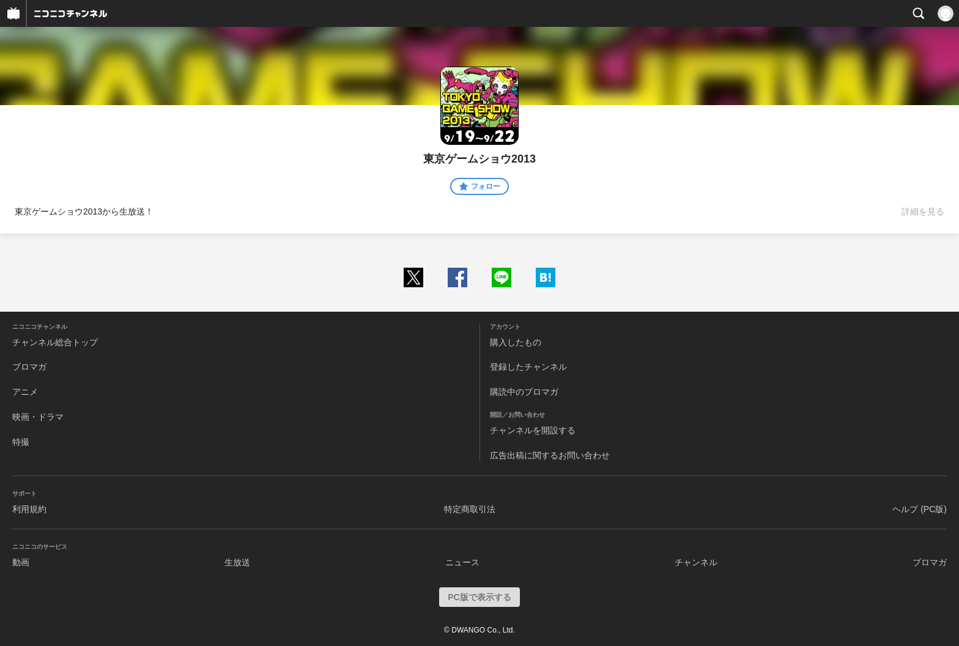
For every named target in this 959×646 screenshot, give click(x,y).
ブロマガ (29, 367)
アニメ (25, 392)
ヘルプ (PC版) (919, 509)
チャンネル (696, 562)
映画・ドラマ (38, 417)
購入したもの (515, 342)
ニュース (462, 562)
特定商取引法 (469, 509)
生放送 (237, 562)
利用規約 (29, 509)
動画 (20, 562)
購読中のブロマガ (524, 392)
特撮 (20, 442)
